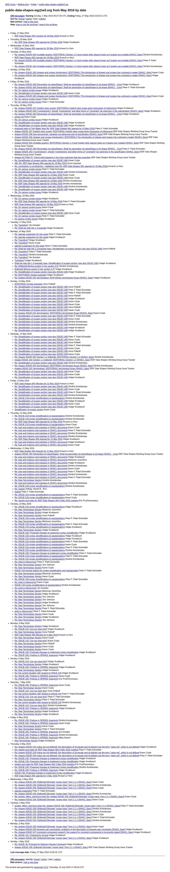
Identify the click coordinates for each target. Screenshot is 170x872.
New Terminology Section (26, 741)
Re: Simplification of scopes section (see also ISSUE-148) (41, 93)
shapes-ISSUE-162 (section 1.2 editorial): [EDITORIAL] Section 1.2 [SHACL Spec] (52, 360)
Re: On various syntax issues (28, 90)
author (29, 19)
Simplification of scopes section (29, 410)
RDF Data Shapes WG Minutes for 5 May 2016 (36, 635)
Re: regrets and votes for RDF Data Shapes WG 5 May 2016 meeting (46, 500)
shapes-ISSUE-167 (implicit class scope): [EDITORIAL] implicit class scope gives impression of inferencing (64, 131)
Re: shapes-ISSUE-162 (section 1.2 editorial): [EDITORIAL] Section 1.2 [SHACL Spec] (54, 357)
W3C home (10, 4)
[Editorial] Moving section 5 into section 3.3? (35, 269)
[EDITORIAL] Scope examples (29, 284)
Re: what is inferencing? (26, 562)
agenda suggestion (23, 791)
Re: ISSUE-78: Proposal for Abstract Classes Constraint (40, 844)
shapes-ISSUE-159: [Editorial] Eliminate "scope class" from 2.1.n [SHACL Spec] (51, 847)
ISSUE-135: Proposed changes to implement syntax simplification (45, 773)
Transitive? (20, 260)
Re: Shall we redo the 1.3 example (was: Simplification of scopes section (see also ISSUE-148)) (59, 249)
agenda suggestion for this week (29, 246)
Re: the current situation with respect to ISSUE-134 (38, 673)
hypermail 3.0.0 (41, 867)
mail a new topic (30, 22)
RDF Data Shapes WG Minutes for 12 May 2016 (37, 384)
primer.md (19, 117)
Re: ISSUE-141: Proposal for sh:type (31, 835)
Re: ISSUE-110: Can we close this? (31, 629)
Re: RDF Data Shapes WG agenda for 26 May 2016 (38, 42)
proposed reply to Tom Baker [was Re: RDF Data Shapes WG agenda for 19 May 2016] (55, 128)
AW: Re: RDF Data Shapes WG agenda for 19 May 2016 (41, 163)
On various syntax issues (26, 219)
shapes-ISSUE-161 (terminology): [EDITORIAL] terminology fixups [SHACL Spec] (52, 368)
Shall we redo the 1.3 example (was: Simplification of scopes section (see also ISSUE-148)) (57, 263)
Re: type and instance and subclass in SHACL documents (41, 427)
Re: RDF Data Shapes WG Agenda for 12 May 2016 (39, 422)
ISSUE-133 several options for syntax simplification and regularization (47, 570)
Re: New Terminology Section (28, 480)
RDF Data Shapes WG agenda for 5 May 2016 (36, 776)
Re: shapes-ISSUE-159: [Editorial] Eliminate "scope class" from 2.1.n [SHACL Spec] (53, 782)
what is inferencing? (24, 611)
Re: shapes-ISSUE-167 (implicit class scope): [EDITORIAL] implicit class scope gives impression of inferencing (65, 108)
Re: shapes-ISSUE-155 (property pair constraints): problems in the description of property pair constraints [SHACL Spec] (70, 829)
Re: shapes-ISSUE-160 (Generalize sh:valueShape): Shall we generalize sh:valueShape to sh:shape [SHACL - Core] (68, 84)
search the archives (48, 24)
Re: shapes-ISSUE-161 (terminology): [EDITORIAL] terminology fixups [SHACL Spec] (54, 278)
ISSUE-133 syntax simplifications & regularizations (38, 585)
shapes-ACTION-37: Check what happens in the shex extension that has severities (53, 157)
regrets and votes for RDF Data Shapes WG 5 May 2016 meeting (44, 764)
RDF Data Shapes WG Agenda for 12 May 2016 (37, 451)
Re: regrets (20, 489)
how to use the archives (27, 24)
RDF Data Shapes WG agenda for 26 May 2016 (37, 48)
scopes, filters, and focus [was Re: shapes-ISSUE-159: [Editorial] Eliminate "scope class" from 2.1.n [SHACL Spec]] (67, 806)
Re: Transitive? (21, 225)
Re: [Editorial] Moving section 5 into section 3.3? (37, 266)
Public (34, 4)
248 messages (17, 16)
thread (22, 19)
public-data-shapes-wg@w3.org (53, 4)
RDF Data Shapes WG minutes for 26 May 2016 (37, 36)
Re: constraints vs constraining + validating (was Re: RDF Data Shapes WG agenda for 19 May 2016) (61, 166)
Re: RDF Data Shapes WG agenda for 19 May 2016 (38, 175)
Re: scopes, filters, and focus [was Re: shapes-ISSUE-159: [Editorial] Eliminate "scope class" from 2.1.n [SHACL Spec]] (69, 796)
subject (42, 19)
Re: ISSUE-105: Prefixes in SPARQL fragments (36, 655)
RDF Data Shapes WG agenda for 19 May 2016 (37, 204)
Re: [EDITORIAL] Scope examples (30, 275)
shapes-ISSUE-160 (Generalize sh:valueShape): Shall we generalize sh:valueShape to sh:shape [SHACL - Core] (66, 454)
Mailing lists (23, 4)
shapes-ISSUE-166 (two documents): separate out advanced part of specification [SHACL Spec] (59, 134)
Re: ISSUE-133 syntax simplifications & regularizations (40, 398)
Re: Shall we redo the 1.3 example (30, 228)
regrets (18, 492)
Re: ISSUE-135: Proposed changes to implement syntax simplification (47, 533)
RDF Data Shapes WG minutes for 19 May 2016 (37, 58)
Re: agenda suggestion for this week (31, 234)
